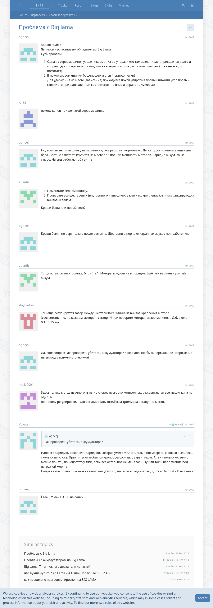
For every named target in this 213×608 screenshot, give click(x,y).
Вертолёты (38, 15)
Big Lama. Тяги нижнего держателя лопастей (57, 566)
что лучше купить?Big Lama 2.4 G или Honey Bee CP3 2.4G (67, 573)
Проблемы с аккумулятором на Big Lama (54, 560)
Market (124, 5)
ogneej (24, 37)
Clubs (109, 5)
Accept (202, 598)
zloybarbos (26, 305)
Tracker (63, 5)
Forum (79, 5)
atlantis (24, 182)
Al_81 (22, 103)
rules (108, 603)
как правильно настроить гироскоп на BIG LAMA (60, 579)
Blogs (94, 5)
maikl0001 (26, 384)
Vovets (23, 424)
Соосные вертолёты (62, 15)
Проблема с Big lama (39, 553)
